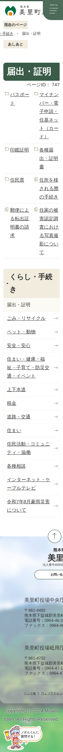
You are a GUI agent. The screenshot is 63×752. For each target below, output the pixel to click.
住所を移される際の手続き (49, 188)
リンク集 (30, 693)
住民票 (17, 180)
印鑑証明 (19, 149)
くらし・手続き (30, 283)
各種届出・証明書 (48, 158)
